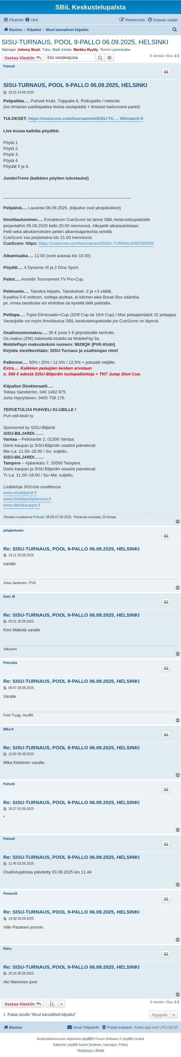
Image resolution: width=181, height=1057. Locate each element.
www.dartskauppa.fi (21, 505)
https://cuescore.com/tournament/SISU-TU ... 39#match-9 (85, 118)
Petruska (10, 663)
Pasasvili (10, 893)
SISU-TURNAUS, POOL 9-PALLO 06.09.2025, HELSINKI (85, 42)
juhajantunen (13, 530)
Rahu (7, 948)
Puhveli (9, 66)
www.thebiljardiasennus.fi (27, 498)
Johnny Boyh (28, 49)
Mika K (8, 729)
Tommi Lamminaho (115, 49)
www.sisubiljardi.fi (20, 492)
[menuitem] (31, 20)
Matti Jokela (62, 49)
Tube (46, 49)
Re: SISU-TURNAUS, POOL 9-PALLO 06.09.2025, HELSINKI (71, 548)
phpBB (87, 1039)
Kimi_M (9, 596)
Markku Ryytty (86, 49)
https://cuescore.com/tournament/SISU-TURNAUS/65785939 (96, 243)
